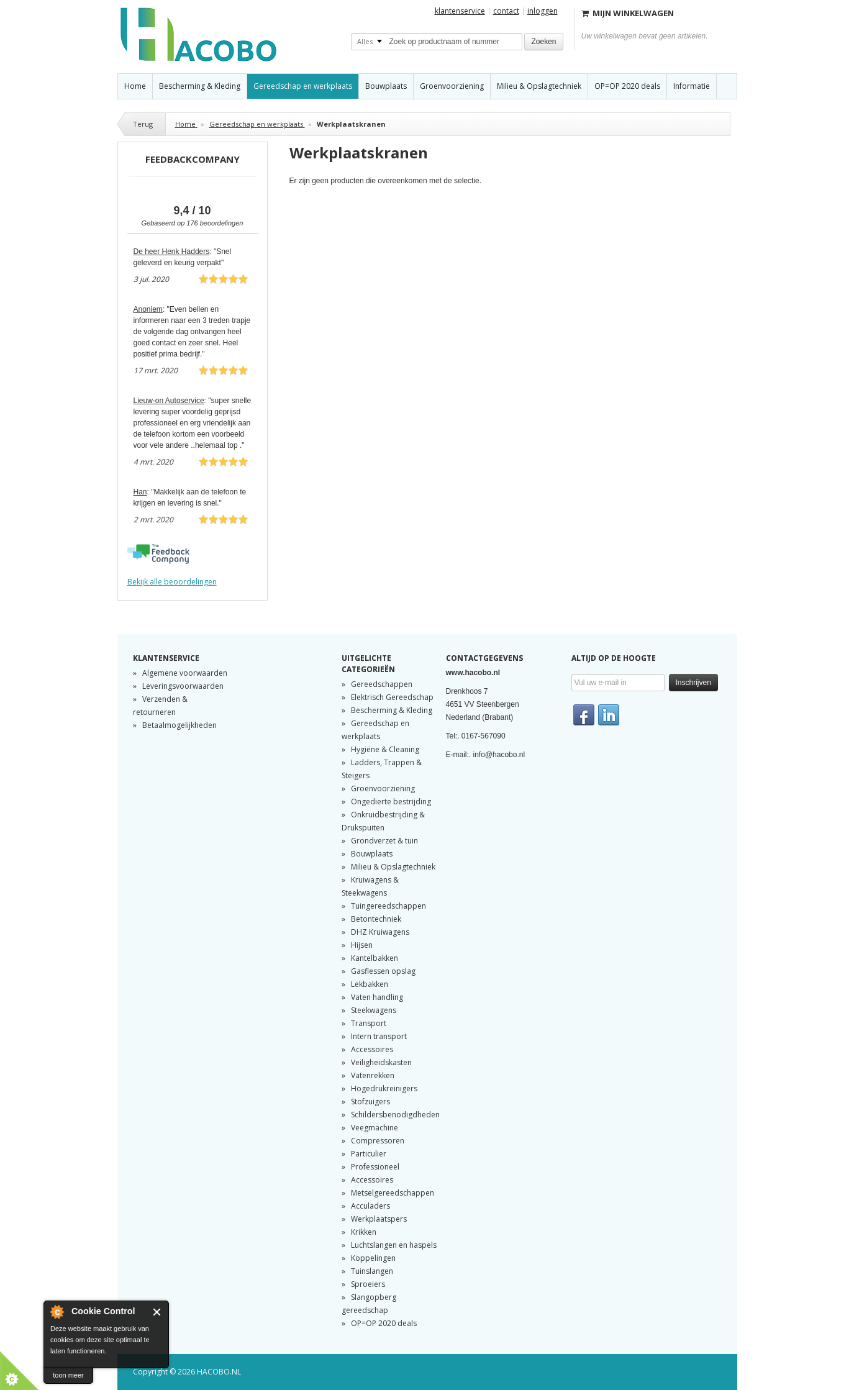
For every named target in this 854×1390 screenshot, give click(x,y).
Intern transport (379, 1036)
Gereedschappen (381, 684)
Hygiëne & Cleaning (385, 749)
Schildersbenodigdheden (395, 1114)
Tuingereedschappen (388, 906)
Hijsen (362, 945)
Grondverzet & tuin (384, 840)
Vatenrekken (372, 1075)
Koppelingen (373, 1258)
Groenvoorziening (383, 788)
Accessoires (372, 1049)
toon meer (68, 1375)
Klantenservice (460, 11)
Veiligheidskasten (381, 1062)
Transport (368, 1023)
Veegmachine (374, 1127)
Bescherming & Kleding (391, 710)
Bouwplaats (372, 853)
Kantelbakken (374, 958)
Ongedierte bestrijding (391, 801)
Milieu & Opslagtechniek (393, 866)
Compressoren (377, 1140)
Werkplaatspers (379, 1219)
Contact (506, 11)
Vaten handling (377, 997)
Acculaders (370, 1206)
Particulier (368, 1153)
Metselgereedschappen (392, 1193)
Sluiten (157, 1312)
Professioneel (375, 1166)
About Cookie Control (56, 1311)
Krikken (363, 1232)
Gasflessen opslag (383, 971)
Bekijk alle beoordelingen (172, 581)
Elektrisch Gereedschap (392, 697)
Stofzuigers (370, 1101)
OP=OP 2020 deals (384, 1323)
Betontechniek (376, 919)
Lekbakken (369, 984)
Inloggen (542, 11)
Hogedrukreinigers (384, 1088)
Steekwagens (373, 1010)
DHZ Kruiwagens (380, 932)
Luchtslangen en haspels (394, 1245)
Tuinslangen (372, 1271)
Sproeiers (368, 1284)
